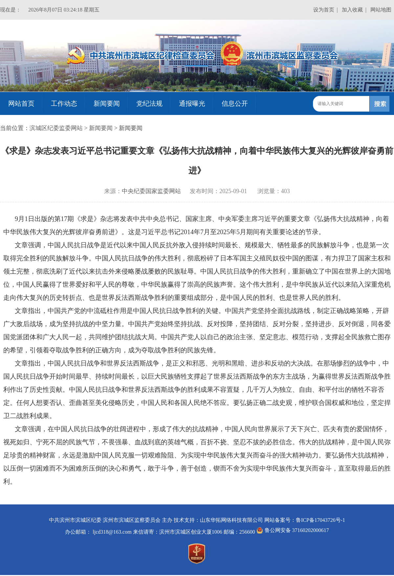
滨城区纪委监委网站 (56, 128)
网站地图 (381, 9)
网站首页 (21, 103)
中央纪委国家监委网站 (151, 191)
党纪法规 (149, 103)
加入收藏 (352, 9)
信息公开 (235, 103)
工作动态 (64, 103)
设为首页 (324, 9)
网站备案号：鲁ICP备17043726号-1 (304, 520)
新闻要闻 (107, 103)
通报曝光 (192, 103)
